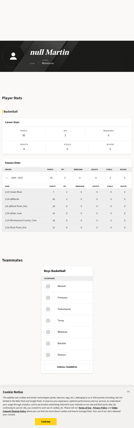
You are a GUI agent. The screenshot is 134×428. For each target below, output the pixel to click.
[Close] (128, 394)
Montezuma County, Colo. (21, 220)
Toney (54, 320)
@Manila (12, 199)
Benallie (55, 343)
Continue (45, 423)
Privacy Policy (100, 409)
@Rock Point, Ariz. (16, 206)
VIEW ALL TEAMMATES (67, 367)
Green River (13, 192)
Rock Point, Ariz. (16, 227)
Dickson (55, 354)
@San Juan (13, 213)
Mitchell (55, 286)
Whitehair (56, 332)
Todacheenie (57, 309)
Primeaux (55, 297)
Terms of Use (85, 409)
